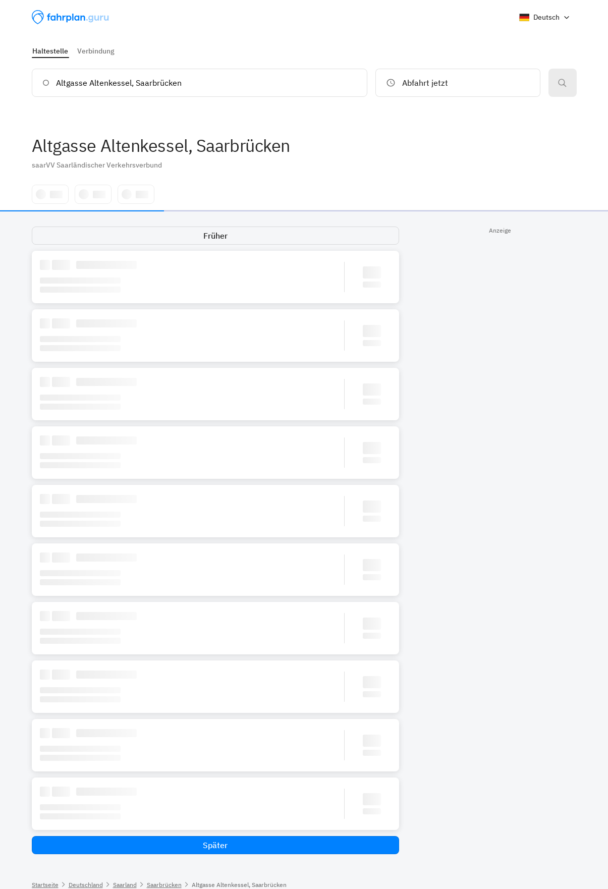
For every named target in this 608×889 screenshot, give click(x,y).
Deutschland (86, 884)
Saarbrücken (164, 884)
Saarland (125, 884)
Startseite (45, 884)
